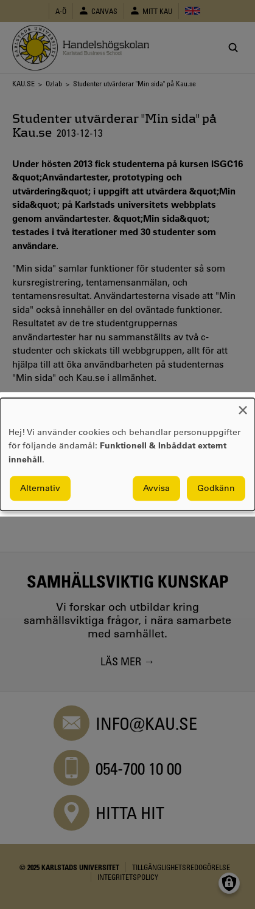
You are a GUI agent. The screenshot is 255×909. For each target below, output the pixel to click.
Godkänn (216, 488)
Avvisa (156, 488)
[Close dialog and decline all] (243, 405)
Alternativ (40, 488)
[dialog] (127, 454)
